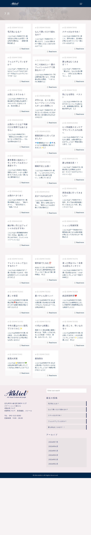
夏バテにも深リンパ (44, 296)
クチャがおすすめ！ (71, 31)
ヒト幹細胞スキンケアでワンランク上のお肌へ (72, 130)
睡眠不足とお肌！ (43, 166)
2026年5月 (53, 451)
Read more (25, 49)
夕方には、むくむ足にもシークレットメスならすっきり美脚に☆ (45, 103)
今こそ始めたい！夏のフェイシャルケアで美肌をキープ (45, 67)
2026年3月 (53, 459)
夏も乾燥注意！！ (70, 163)
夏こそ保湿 (13, 296)
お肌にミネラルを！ (17, 94)
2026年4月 (53, 455)
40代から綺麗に (42, 325)
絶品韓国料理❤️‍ (69, 296)
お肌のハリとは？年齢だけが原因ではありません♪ (18, 127)
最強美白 (39, 358)
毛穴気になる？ (15, 31)
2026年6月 (53, 446)
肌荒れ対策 (13, 358)
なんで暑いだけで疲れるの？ (58, 409)
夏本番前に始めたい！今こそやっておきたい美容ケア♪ (18, 163)
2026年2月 (53, 464)
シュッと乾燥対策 (70, 225)
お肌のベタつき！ (16, 195)
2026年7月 (53, 442)
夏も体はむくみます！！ (56, 427)
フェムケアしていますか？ (57, 421)
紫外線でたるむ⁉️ (43, 263)
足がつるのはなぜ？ (44, 196)
